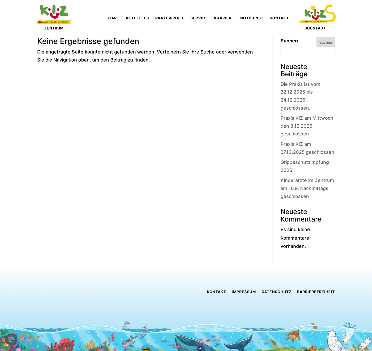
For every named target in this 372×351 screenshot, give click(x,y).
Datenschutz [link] (276, 292)
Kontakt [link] (216, 292)
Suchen (289, 40)
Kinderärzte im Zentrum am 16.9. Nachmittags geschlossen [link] (307, 188)
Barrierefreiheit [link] (316, 292)
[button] (11, 339)
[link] (159, 18)
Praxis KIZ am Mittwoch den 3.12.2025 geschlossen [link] (307, 125)
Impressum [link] (244, 292)
